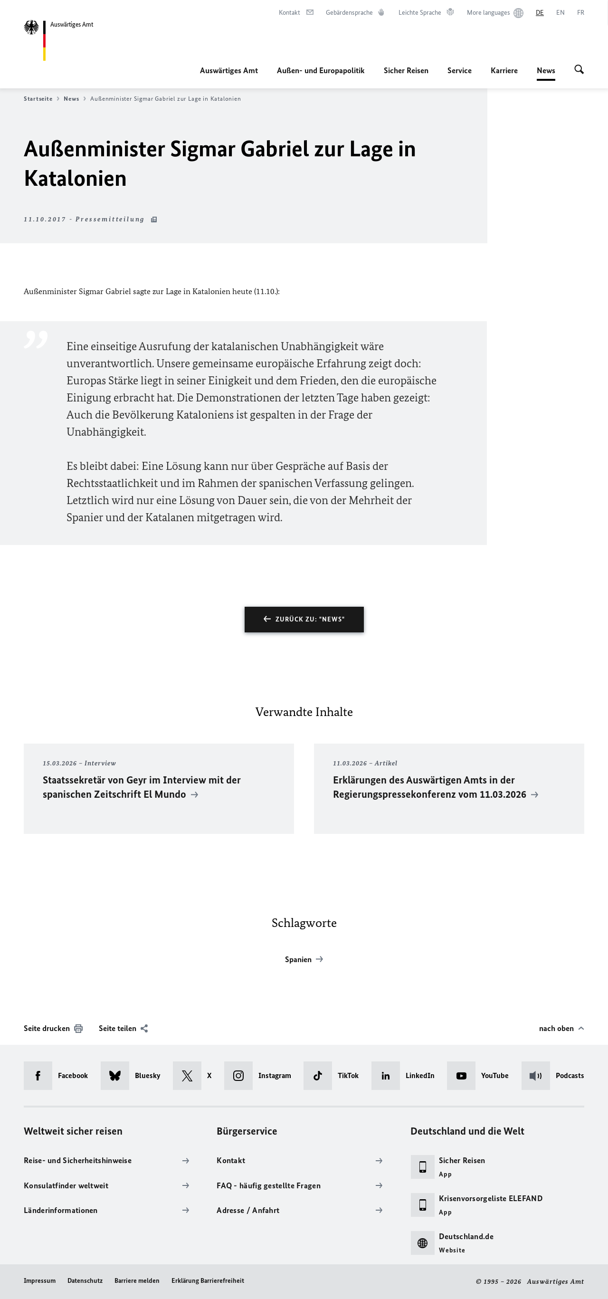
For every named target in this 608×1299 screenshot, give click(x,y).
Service (459, 70)
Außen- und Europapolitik (321, 70)
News (546, 70)
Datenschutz (85, 1281)
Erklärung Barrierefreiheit (207, 1281)
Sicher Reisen (406, 70)
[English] (560, 13)
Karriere (504, 70)
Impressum (40, 1281)
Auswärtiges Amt (229, 70)
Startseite (41, 99)
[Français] (580, 13)
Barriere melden (137, 1281)
